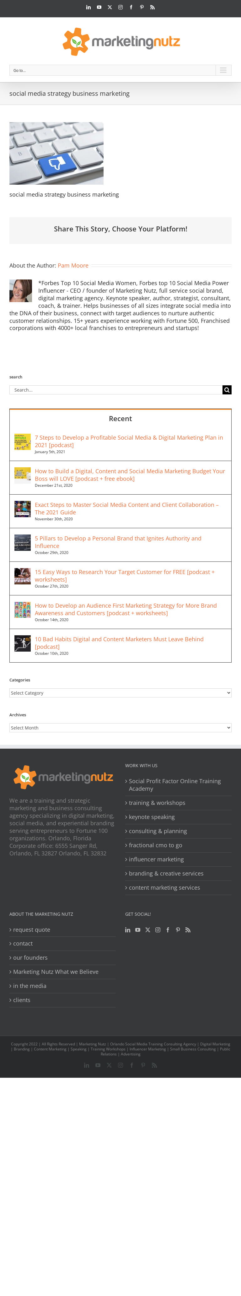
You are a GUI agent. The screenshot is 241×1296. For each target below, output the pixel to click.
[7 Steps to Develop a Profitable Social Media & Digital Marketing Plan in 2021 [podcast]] (22, 437)
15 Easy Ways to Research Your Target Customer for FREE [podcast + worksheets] (125, 575)
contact (23, 943)
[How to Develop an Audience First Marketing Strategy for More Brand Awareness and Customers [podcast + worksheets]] (22, 605)
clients (21, 1000)
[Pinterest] (177, 929)
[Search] (227, 389)
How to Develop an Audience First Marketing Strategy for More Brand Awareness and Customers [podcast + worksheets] (126, 609)
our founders (30, 957)
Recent (120, 418)
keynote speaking (152, 817)
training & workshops (157, 802)
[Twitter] (147, 929)
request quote (31, 929)
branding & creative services (166, 873)
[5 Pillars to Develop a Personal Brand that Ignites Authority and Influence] (22, 538)
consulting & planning (158, 831)
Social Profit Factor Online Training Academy (175, 785)
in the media (29, 986)
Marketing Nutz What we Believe (56, 971)
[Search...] (115, 389)
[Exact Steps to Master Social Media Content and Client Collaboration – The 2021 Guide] (22, 504)
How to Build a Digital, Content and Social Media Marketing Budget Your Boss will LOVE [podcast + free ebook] (130, 474)
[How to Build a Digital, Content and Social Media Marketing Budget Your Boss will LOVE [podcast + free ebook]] (22, 471)
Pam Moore (73, 265)
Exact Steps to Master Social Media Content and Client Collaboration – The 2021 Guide (127, 508)
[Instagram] (157, 929)
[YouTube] (137, 929)
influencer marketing (156, 859)
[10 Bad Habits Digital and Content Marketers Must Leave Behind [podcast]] (22, 639)
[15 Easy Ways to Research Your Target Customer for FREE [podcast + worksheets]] (22, 572)
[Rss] (187, 929)
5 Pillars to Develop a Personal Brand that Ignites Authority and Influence (118, 542)
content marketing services (164, 887)
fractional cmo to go (155, 845)
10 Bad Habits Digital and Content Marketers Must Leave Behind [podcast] (119, 642)
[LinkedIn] (127, 929)
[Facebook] (167, 929)
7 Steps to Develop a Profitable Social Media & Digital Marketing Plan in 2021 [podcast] (129, 441)
